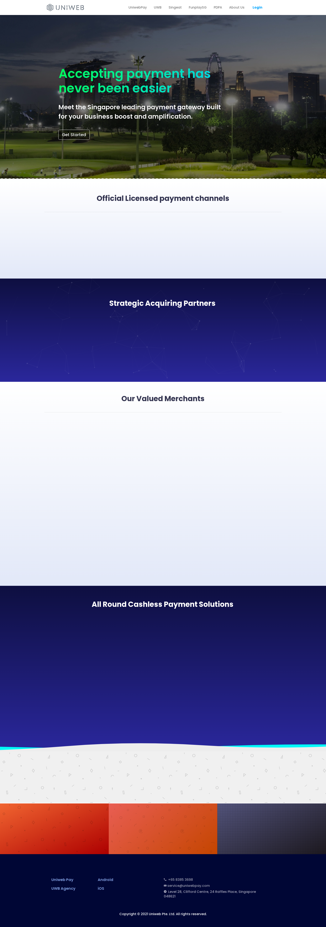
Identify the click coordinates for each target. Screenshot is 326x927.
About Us (236, 7)
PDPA (218, 7)
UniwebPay (137, 7)
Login (257, 7)
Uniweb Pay (62, 879)
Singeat (175, 7)
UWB (158, 7)
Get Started (74, 135)
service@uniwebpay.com (188, 885)
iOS (101, 888)
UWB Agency (63, 888)
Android (105, 879)
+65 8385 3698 (179, 879)
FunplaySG (198, 7)
